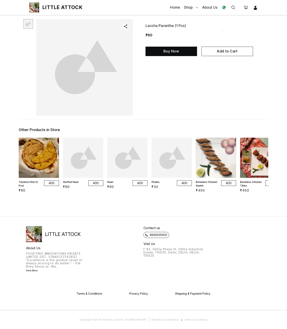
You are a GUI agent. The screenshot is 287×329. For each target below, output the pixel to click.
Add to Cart (227, 51)
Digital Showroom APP (130, 319)
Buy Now (171, 51)
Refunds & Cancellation (165, 319)
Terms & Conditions (196, 319)
